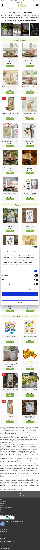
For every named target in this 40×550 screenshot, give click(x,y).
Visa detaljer (32, 289)
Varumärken (3, 501)
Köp (10, 65)
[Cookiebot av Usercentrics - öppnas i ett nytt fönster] (32, 247)
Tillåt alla (20, 294)
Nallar (1, 509)
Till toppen (20, 494)
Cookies (2, 499)
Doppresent (3, 511)
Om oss (2, 505)
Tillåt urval (20, 298)
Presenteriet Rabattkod (5, 507)
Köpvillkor (2, 503)
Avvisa (20, 302)
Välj (10, 368)
